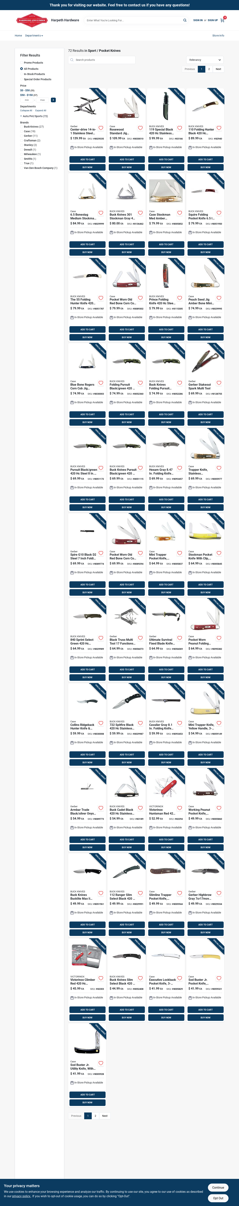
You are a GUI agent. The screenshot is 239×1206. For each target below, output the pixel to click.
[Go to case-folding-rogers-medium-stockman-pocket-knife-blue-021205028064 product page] (87, 385)
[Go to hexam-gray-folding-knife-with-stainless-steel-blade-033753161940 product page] (166, 470)
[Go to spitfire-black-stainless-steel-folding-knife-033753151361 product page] (126, 725)
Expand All (40, 110)
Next (218, 69)
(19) (29, 131)
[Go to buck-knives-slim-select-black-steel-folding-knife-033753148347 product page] (126, 980)
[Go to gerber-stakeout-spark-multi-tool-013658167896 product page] (205, 385)
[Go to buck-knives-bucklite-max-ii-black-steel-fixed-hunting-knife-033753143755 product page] (87, 895)
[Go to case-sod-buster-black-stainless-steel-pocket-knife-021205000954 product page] (87, 1065)
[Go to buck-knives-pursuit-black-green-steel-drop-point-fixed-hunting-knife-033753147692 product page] (126, 470)
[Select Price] (53, 100)
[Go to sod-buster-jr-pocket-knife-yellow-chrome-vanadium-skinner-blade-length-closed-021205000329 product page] (205, 980)
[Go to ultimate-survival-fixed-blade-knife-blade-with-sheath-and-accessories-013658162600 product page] (166, 640)
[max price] (42, 100)
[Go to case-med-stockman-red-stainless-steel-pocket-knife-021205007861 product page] (126, 300)
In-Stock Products (34, 74)
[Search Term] (136, 20)
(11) (31, 135)
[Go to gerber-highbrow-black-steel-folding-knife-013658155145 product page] (205, 895)
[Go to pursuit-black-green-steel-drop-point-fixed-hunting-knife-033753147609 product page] (87, 470)
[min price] (26, 100)
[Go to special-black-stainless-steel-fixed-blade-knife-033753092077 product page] (166, 130)
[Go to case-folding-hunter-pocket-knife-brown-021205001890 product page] (126, 130)
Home (18, 35)
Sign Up (213, 20)
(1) (30, 149)
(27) (34, 126)
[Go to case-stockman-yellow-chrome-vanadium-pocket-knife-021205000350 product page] (205, 555)
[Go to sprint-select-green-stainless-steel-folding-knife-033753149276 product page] (87, 640)
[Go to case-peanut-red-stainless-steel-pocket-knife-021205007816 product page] (205, 640)
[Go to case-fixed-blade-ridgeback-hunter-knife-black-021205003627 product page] (87, 725)
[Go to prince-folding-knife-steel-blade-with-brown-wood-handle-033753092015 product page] (166, 300)
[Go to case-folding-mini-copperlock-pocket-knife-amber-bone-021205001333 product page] (205, 300)
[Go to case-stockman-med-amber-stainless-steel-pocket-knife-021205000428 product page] (166, 215)
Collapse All (26, 110)
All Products (31, 69)
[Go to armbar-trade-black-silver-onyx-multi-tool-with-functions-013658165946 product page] (87, 810)
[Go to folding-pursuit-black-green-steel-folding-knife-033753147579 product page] (126, 385)
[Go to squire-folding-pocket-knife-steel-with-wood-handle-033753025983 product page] (205, 215)
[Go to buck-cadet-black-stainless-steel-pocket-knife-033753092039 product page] (126, 810)
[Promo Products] (21, 62)
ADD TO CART (87, 159)
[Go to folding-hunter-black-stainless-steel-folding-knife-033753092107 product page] (205, 130)
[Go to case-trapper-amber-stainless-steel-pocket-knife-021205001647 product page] (205, 470)
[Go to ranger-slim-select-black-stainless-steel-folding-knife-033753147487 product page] (126, 895)
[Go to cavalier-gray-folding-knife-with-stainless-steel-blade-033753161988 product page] (166, 725)
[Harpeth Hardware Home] (31, 20)
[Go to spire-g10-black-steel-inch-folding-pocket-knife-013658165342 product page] (87, 555)
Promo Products (33, 63)
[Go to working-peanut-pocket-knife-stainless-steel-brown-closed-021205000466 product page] (205, 810)
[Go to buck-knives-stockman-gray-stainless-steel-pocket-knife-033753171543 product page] (126, 215)
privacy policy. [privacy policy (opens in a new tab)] (21, 1196)
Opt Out (218, 1198)
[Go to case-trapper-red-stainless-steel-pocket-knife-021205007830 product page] (126, 555)
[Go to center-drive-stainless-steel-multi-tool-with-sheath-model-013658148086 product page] (87, 130)
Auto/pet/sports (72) (35, 116)
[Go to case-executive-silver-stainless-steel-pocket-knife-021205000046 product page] (166, 980)
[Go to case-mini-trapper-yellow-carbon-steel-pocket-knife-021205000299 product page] (205, 725)
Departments (33, 35)
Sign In (198, 20)
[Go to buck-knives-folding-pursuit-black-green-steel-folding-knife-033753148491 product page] (166, 385)
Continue (218, 1187)
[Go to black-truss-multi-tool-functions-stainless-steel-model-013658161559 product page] (126, 640)
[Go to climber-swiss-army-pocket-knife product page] (87, 980)
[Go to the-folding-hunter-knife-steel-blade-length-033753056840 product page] (87, 300)
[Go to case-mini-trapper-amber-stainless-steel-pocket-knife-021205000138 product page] (166, 555)
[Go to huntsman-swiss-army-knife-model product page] (166, 810)
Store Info (218, 35)
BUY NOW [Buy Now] (87, 167)
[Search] (185, 20)
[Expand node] (21, 116)
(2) (32, 140)
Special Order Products (37, 79)
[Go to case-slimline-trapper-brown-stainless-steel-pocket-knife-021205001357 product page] (166, 895)
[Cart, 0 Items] (222, 20)
